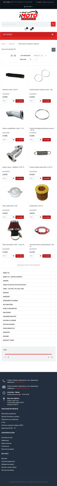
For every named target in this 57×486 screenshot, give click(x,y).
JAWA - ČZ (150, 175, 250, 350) (13, 289)
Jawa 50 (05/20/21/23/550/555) (14, 285)
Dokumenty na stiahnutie (9, 419)
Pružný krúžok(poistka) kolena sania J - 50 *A (42, 129)
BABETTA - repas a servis (12, 277)
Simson (5, 281)
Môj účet (29, 6)
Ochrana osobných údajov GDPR (12, 425)
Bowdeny (6, 297)
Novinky (6, 336)
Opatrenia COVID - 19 (8, 428)
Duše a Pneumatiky (10, 308)
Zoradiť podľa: (26, 55)
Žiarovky (6, 332)
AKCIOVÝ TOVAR (8, 340)
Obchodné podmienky (8, 414)
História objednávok (8, 461)
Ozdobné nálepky (9, 316)
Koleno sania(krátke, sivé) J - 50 (13, 128)
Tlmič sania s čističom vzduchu (28, 44)
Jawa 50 (11, 44)
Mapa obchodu (6, 443)
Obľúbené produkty (7, 464)
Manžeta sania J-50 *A (10, 90)
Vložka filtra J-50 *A (36, 206)
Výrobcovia (5, 446)
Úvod (3, 44)
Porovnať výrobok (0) (8, 49)
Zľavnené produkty (7, 449)
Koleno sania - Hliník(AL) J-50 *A (13, 167)
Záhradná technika (10, 301)
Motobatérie (8, 304)
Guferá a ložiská (9, 320)
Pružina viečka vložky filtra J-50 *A (41, 167)
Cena (5, 350)
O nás (3, 422)
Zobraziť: (23, 59)
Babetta (6, 273)
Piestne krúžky (9, 324)
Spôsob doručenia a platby (10, 416)
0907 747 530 (15, 2)
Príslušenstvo (9, 328)
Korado (6, 293)
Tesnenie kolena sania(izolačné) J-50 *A (42, 245)
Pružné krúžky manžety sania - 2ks (41, 90)
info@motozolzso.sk (47, 2)
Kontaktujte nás (6, 437)
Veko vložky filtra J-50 (10, 206)
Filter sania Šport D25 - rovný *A (13, 245)
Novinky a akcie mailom (9, 467)
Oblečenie (7, 312)
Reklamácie (5, 440)
